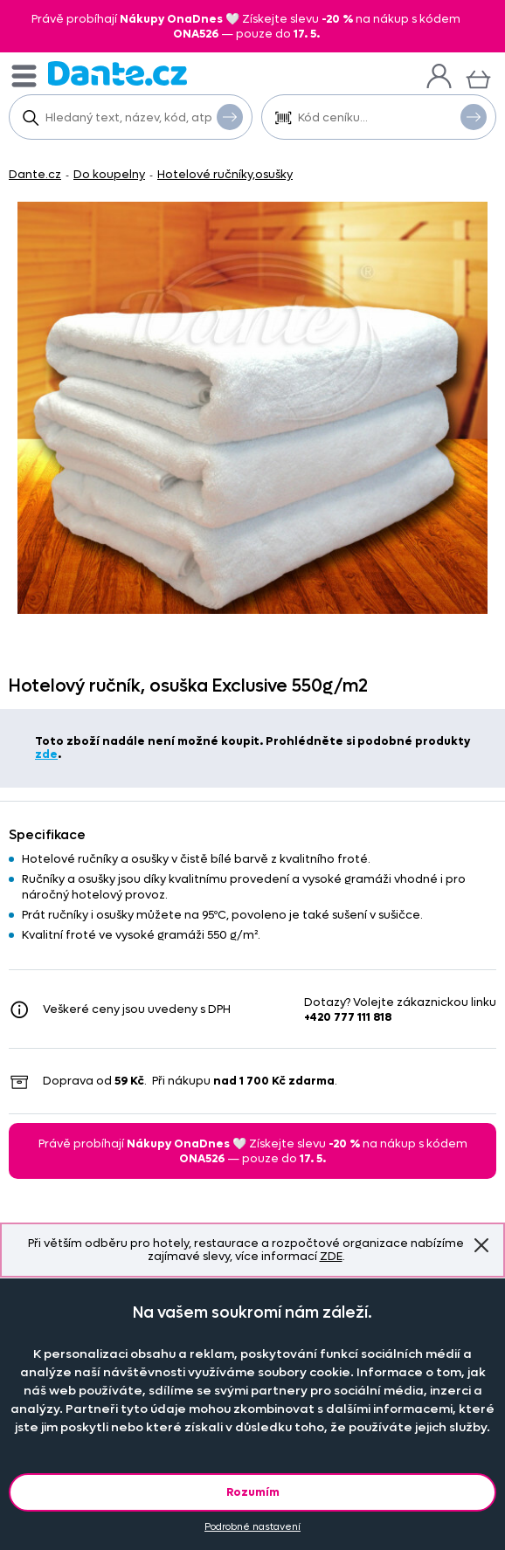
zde (46, 754)
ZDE (331, 1256)
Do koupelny (109, 174)
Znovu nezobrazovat (481, 1245)
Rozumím (253, 1492)
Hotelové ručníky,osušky (225, 174)
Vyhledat (229, 116)
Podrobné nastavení (252, 1526)
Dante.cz (35, 174)
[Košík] (478, 77)
